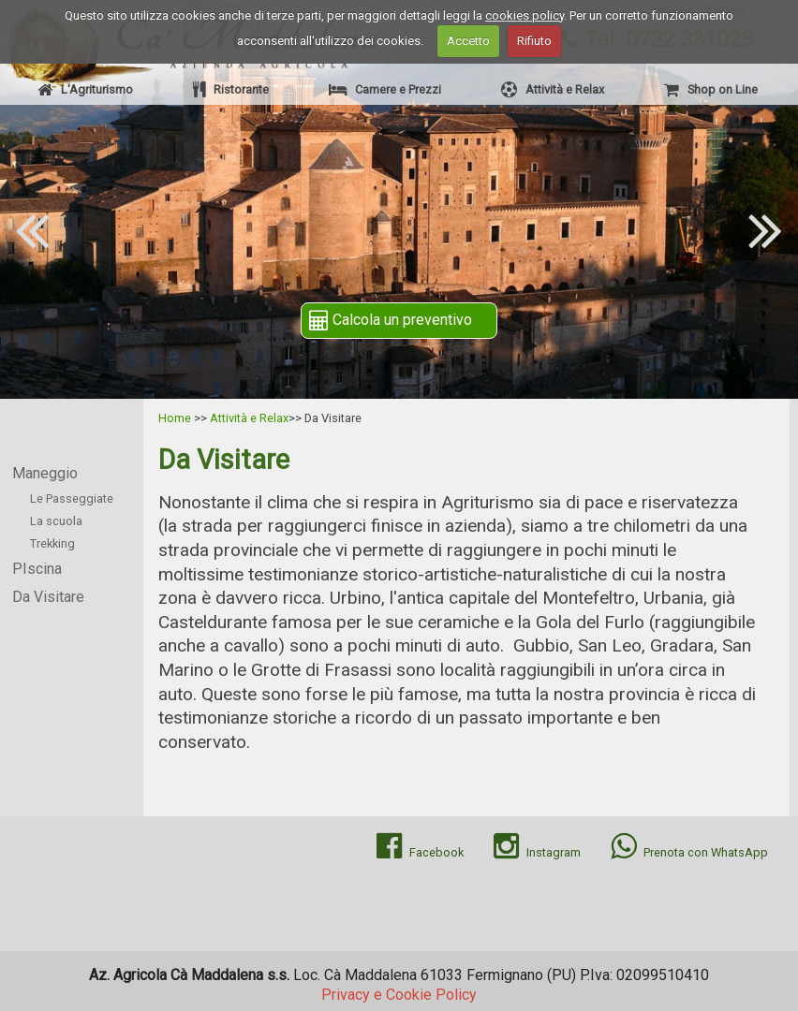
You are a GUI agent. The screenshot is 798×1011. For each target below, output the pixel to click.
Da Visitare (48, 597)
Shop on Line (711, 89)
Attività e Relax (552, 89)
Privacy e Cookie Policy (399, 995)
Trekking (52, 543)
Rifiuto (534, 41)
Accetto (468, 41)
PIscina (37, 569)
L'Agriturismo (85, 89)
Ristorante (231, 89)
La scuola (56, 521)
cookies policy (524, 15)
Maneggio (45, 473)
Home (174, 418)
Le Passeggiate (71, 498)
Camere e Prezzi (385, 89)
